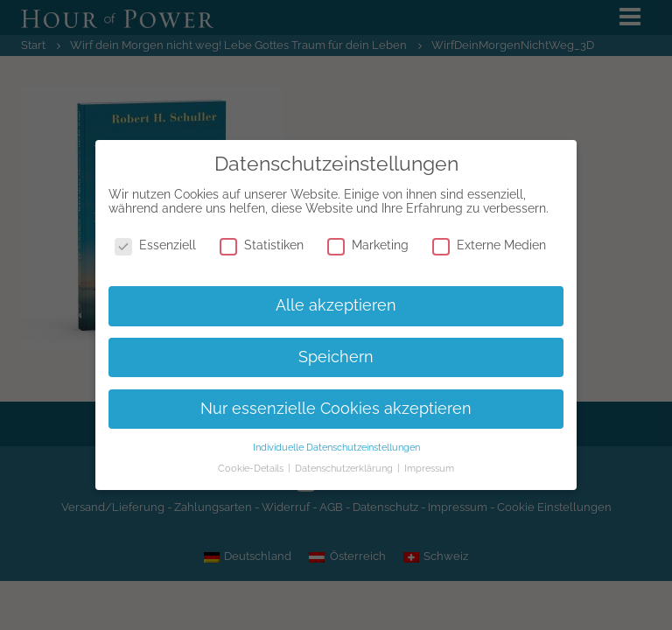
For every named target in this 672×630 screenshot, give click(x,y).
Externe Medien (489, 245)
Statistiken (262, 245)
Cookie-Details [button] (252, 468)
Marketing (368, 245)
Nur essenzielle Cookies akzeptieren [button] (336, 408)
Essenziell (155, 245)
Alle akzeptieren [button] (336, 305)
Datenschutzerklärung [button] (345, 468)
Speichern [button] (336, 357)
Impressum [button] (429, 468)
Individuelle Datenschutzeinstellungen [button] (336, 447)
